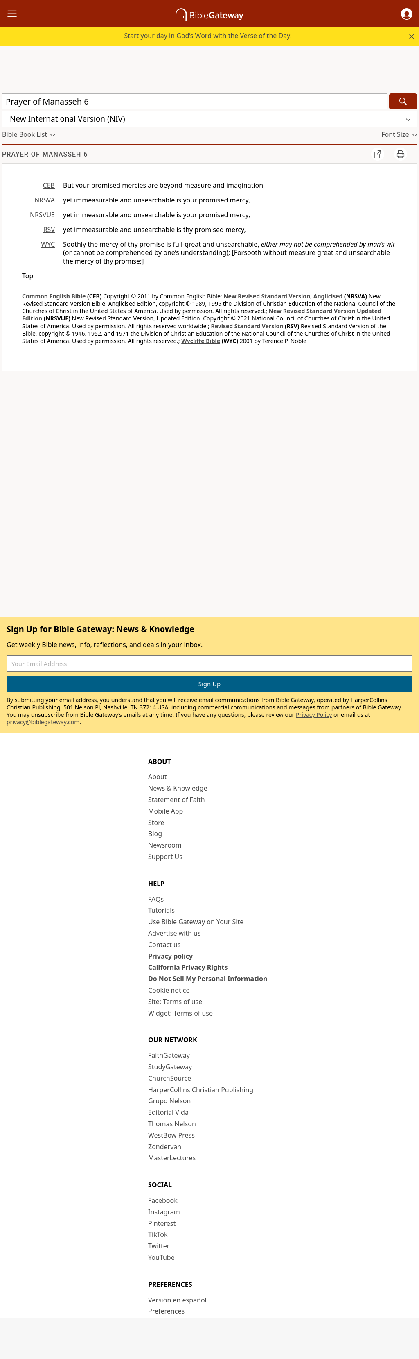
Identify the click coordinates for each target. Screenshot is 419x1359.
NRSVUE (42, 214)
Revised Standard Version (247, 326)
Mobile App (165, 811)
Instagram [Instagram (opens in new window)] (164, 1211)
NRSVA (44, 200)
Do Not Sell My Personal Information (207, 978)
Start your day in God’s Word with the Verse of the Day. (208, 35)
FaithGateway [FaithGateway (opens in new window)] (169, 1055)
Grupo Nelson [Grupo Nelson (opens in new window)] (169, 1100)
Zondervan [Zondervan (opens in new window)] (164, 1146)
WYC (48, 244)
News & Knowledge (177, 788)
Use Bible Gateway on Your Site (195, 921)
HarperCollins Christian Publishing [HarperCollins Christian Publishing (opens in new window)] (200, 1089)
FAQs (156, 899)
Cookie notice (169, 990)
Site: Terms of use (175, 1001)
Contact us (164, 944)
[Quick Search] (194, 101)
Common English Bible (54, 296)
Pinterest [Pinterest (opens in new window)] (162, 1223)
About (157, 776)
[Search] (403, 101)
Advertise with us (174, 933)
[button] (406, 14)
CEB (49, 185)
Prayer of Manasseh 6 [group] (45, 154)
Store (156, 822)
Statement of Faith (176, 799)
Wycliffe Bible (200, 341)
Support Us (165, 856)
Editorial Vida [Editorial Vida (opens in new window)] (168, 1112)
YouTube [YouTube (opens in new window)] (161, 1257)
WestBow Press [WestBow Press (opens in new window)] (171, 1135)
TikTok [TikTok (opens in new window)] (158, 1234)
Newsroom (165, 845)
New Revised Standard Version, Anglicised (282, 296)
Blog (155, 833)
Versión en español (177, 1299)
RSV (49, 229)
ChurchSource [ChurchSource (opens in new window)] (169, 1078)
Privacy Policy (314, 714)
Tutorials (161, 910)
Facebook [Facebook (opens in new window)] (163, 1200)
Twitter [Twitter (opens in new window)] (158, 1245)
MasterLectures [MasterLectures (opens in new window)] (172, 1157)
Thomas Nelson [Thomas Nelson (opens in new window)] (172, 1123)
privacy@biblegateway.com (43, 722)
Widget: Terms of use (180, 1013)
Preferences (166, 1311)
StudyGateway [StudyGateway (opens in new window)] (170, 1066)
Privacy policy (170, 956)
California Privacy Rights (188, 967)
